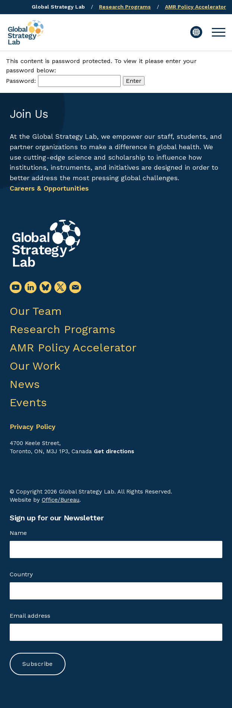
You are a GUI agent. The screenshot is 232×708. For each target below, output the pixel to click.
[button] (218, 32)
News (25, 384)
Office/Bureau (60, 499)
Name (18, 532)
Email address (30, 615)
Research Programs (125, 7)
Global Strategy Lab (58, 7)
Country (21, 574)
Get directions (114, 451)
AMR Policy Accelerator (195, 7)
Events (28, 402)
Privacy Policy (32, 426)
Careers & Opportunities (49, 188)
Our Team (36, 310)
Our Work (35, 365)
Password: (63, 80)
